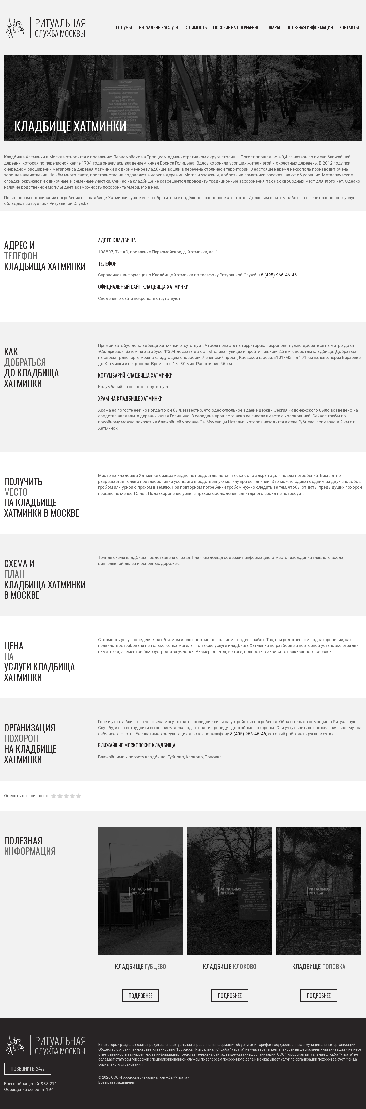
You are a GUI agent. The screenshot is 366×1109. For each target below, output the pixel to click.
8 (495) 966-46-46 (279, 275)
